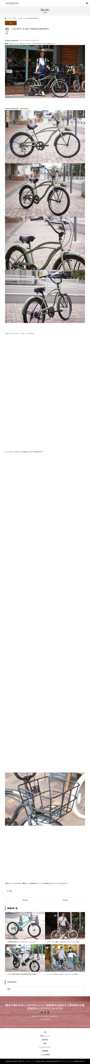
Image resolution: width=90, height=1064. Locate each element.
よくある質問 (45, 1054)
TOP (45, 1032)
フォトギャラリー (45, 1047)
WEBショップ (45, 1036)
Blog (44, 1043)
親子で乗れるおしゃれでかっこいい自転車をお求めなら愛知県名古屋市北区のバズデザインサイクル (45, 1006)
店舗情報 (45, 1051)
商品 (11, 23)
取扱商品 (45, 1040)
